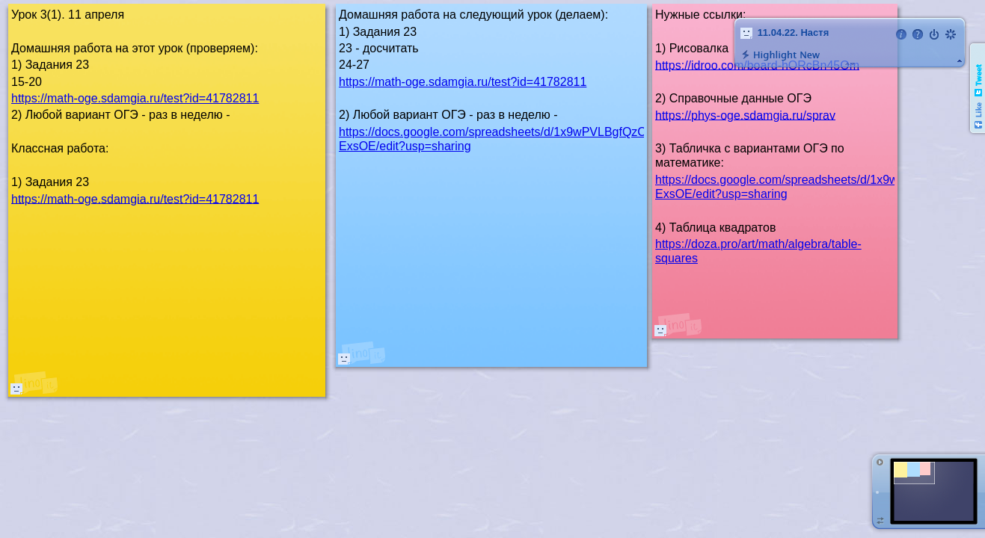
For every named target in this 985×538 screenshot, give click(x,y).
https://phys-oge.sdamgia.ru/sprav (745, 114)
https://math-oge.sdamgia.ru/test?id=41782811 (462, 81)
